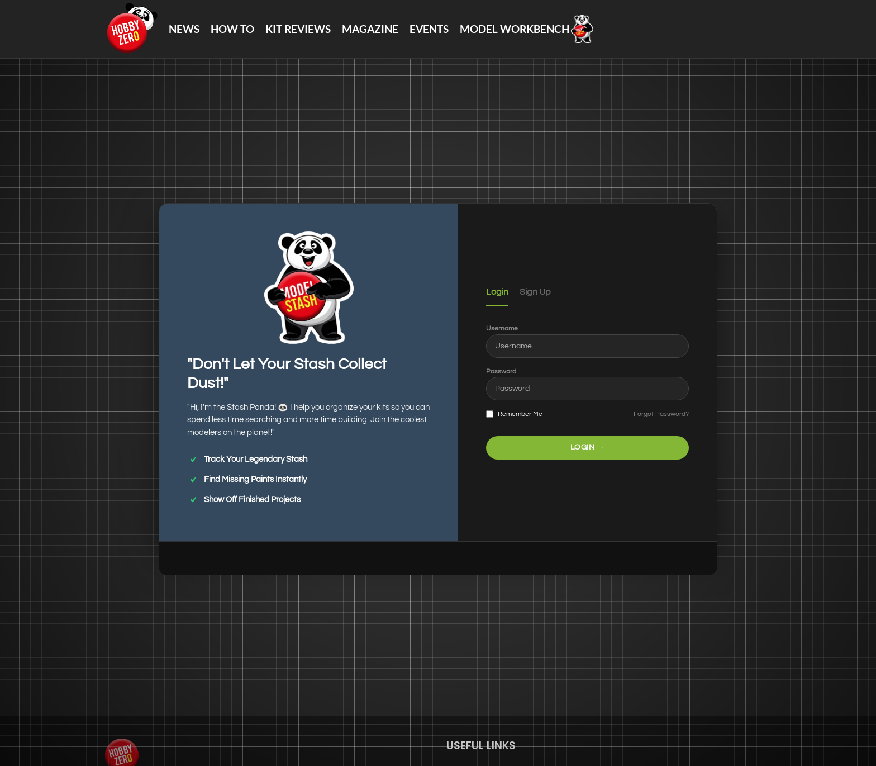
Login (497, 291)
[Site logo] (131, 28)
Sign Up (535, 291)
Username (502, 328)
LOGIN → (587, 447)
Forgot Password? (661, 414)
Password (501, 371)
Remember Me (514, 414)
